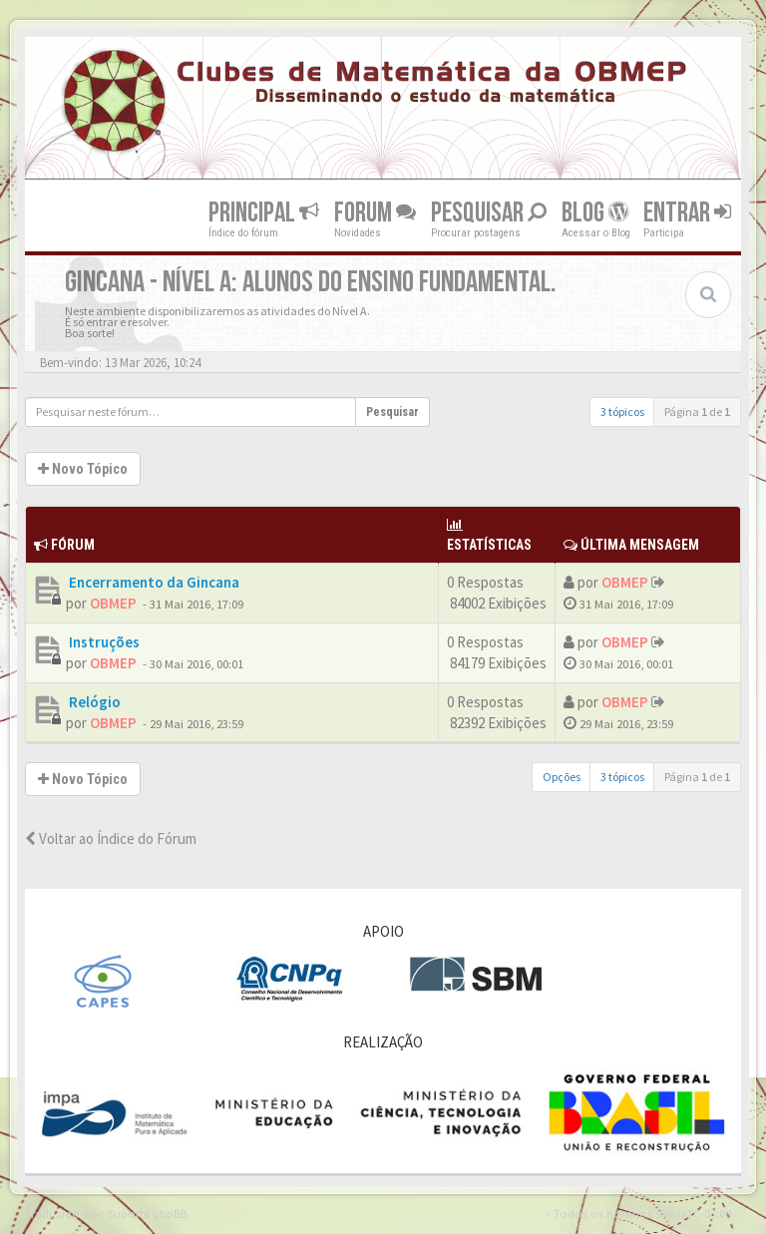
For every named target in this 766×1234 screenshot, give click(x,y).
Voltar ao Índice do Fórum (110, 838)
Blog (595, 212)
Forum (375, 212)
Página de (697, 411)
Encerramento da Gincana (152, 582)
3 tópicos (622, 411)
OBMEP (113, 603)
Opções (561, 776)
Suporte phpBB (148, 1213)
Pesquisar (489, 212)
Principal (263, 212)
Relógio (93, 701)
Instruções (103, 641)
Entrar (687, 212)
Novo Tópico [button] (83, 469)
